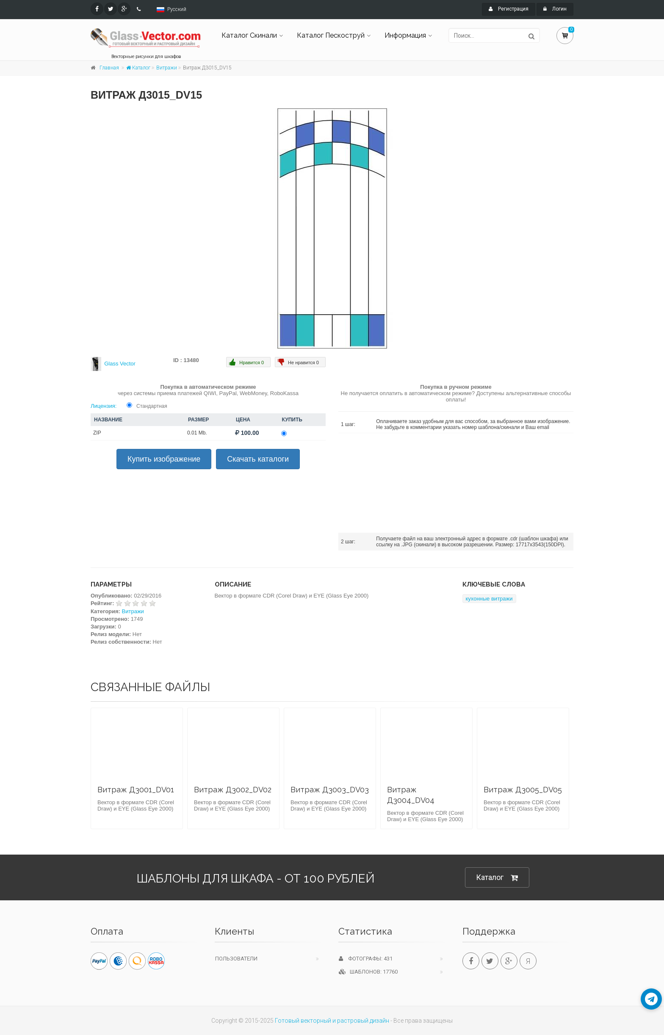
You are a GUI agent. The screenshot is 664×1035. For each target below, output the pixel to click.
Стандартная (151, 406)
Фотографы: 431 (366, 958)
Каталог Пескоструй (331, 35)
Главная (109, 68)
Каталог (138, 68)
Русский (176, 9)
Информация (405, 35)
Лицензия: (103, 406)
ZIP (97, 433)
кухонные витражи (489, 598)
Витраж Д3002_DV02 (232, 789)
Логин (555, 9)
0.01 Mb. (197, 433)
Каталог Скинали (249, 35)
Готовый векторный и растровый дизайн (332, 1020)
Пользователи (236, 958)
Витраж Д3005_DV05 (523, 789)
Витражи (166, 68)
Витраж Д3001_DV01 (135, 789)
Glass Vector (120, 363)
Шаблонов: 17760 (368, 972)
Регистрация (508, 9)
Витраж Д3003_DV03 (329, 789)
